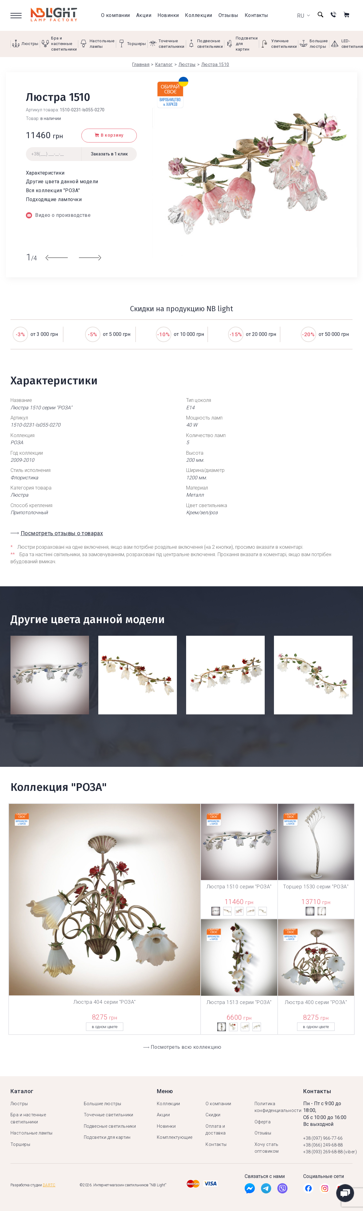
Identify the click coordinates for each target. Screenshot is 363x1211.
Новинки (168, 15)
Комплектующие (174, 1137)
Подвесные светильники (110, 1126)
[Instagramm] (325, 1190)
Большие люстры (102, 1103)
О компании (115, 15)
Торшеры (20, 1144)
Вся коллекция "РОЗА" (53, 190)
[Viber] (282, 1190)
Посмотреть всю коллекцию (186, 1047)
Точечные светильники (108, 1114)
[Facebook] (250, 1190)
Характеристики (45, 173)
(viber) (350, 1151)
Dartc (49, 1185)
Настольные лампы (31, 1132)
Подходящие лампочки (54, 199)
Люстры (19, 1103)
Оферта (263, 1121)
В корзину (109, 135)
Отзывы (228, 15)
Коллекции (198, 15)
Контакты (256, 15)
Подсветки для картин (107, 1137)
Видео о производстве (58, 215)
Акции (143, 15)
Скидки (213, 1114)
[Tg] (266, 1190)
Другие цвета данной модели (62, 181)
